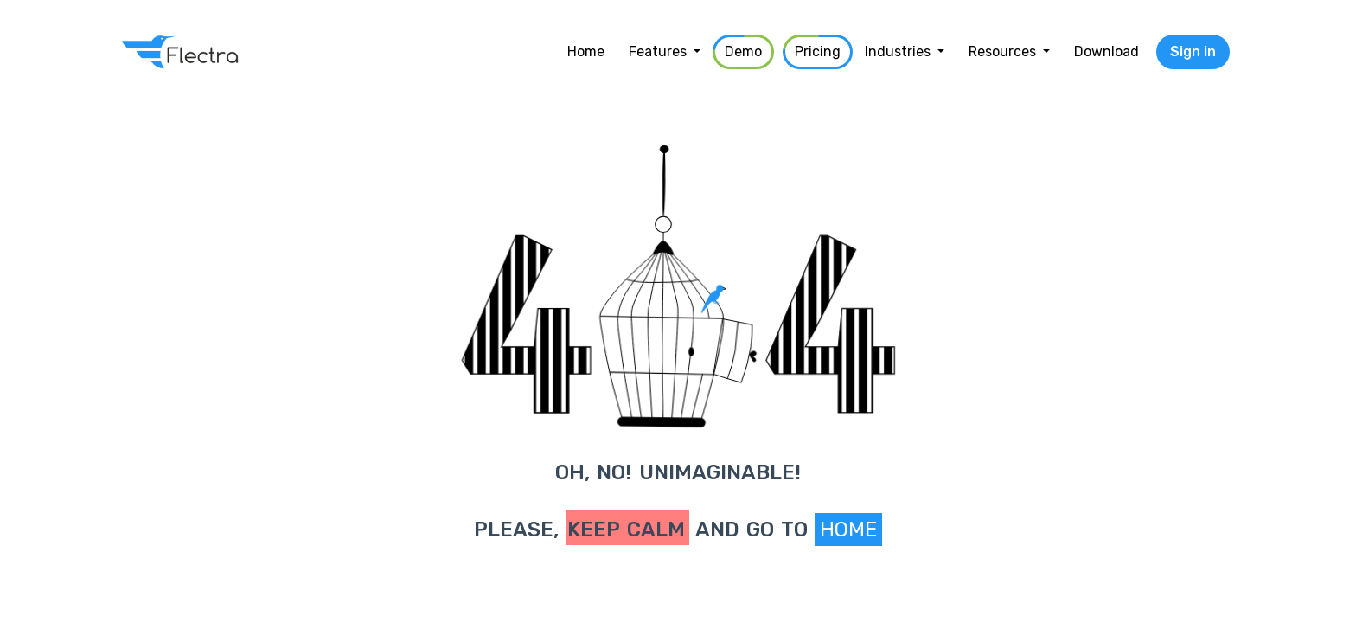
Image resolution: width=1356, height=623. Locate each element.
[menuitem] (585, 52)
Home (848, 529)
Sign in (1193, 51)
